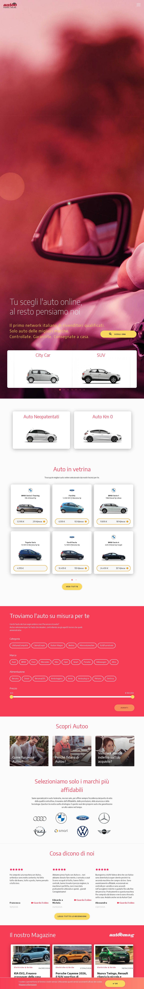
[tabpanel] (101, 369)
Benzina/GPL (40, 677)
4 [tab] (72, 390)
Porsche (87, 660)
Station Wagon (56, 644)
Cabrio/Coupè (39, 644)
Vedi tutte (72, 585)
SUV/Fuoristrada (106, 644)
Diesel (26, 677)
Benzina (15, 677)
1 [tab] (60, 390)
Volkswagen (101, 660)
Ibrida (70, 677)
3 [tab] (68, 390)
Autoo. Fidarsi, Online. (10, 5)
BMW (23, 660)
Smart (75, 660)
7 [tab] (84, 390)
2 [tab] (64, 390)
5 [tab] (76, 390)
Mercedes (45, 660)
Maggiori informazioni (28, 984)
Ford (33, 660)
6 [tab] (80, 390)
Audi (14, 660)
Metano (98, 677)
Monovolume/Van (87, 644)
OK (115, 984)
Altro (114, 660)
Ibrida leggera (56, 677)
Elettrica (110, 677)
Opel (66, 660)
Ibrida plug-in (83, 677)
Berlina (71, 644)
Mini (56, 660)
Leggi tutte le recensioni (72, 915)
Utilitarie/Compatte (20, 644)
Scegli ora (117, 334)
